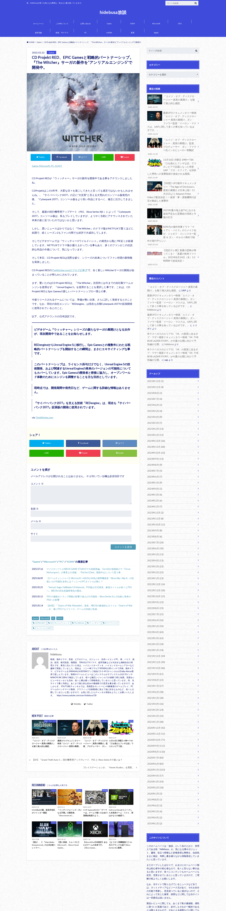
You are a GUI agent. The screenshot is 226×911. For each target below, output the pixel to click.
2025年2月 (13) (154, 408)
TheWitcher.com (44, 417)
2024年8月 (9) (154, 443)
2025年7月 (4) (154, 379)
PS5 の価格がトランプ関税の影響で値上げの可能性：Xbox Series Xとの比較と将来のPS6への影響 (89, 598)
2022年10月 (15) (155, 570)
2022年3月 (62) (154, 610)
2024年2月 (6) (154, 477)
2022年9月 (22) (154, 576)
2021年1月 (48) (154, 691)
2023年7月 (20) (154, 518)
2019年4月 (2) (154, 784)
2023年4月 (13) (154, 535)
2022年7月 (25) (154, 587)
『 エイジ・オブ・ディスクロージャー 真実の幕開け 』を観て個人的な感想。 (171, 101)
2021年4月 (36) (154, 674)
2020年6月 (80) (154, 732)
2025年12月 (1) (154, 362)
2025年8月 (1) (154, 373)
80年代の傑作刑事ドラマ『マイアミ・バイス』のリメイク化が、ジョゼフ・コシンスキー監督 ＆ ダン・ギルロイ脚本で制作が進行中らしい (171, 227)
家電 (132, 33)
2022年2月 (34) (154, 616)
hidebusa (56, 654)
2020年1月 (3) (154, 761)
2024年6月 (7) (154, 454)
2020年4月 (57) (154, 743)
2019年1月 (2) (154, 790)
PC (85, 33)
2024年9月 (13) (154, 437)
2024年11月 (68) (155, 425)
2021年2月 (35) (154, 685)
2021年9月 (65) (154, 645)
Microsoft (156, 24)
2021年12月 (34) (155, 628)
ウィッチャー (94, 623)
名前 (35, 508)
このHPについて (62, 24)
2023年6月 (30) (154, 524)
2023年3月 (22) (154, 541)
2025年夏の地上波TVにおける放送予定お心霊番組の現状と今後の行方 (171, 208)
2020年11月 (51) (155, 703)
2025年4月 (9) (154, 396)
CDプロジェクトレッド (60, 623)
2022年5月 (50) (154, 599)
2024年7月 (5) (154, 448)
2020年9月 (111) (155, 714)
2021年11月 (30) (155, 633)
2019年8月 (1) (154, 766)
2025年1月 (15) (154, 414)
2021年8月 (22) (154, 651)
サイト (34, 533)
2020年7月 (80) (154, 726)
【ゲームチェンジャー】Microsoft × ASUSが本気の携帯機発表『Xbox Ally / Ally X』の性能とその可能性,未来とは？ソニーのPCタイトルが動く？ (90, 580)
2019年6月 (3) (154, 772)
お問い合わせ (85, 24)
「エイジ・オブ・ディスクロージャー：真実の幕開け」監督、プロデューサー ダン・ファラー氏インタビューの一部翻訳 (171, 141)
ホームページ (38, 24)
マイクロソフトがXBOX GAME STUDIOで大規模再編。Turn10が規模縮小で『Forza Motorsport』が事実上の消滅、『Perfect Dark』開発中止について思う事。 (88, 571)
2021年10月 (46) (155, 639)
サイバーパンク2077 (43, 628)
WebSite (76, 704)
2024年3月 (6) (154, 472)
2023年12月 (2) (154, 489)
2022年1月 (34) (154, 622)
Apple (156, 33)
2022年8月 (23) (154, 581)
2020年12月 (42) (155, 697)
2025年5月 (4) (154, 391)
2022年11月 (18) (155, 564)
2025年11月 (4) (154, 367)
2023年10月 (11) (155, 500)
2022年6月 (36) (154, 593)
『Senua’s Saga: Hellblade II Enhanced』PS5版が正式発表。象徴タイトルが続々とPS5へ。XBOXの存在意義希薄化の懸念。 (89, 589)
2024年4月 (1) (154, 466)
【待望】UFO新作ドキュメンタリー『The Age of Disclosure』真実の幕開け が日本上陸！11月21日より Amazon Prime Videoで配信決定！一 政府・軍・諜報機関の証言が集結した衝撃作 (171, 187)
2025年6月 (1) (154, 385)
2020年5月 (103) (155, 737)
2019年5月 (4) (154, 778)
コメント (37, 483)
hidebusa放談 (113, 12)
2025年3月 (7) (154, 402)
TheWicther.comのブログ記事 (68, 270)
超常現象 (38, 33)
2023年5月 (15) (154, 529)
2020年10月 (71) (155, 709)
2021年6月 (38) (154, 662)
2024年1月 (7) (154, 483)
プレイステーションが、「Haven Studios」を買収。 (108, 768)
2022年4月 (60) (154, 605)
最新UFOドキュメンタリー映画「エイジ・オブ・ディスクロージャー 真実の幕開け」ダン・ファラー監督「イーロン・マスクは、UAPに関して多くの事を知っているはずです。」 (171, 120)
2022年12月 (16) (155, 558)
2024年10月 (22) (155, 431)
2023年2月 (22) (154, 547)
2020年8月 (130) (155, 720)
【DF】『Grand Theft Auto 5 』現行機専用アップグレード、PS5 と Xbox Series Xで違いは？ (77, 760)
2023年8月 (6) (154, 512)
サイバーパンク (111, 623)
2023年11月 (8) (154, 495)
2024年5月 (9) (154, 460)
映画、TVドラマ (62, 33)
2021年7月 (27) (154, 656)
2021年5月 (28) (154, 668)
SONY (132, 24)
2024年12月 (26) (155, 419)
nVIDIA (109, 33)
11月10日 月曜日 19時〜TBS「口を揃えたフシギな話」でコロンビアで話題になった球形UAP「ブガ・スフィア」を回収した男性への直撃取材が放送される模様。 (171, 162)
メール (36, 521)
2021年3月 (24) (154, 680)
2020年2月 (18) (154, 755)
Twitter (88, 704)
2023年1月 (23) (154, 553)
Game (109, 24)
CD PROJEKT (40, 623)
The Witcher (79, 623)
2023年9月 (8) (154, 506)
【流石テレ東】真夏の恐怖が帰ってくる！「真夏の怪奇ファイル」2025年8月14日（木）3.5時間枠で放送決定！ (171, 248)
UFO (180, 24)
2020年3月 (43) (154, 749)
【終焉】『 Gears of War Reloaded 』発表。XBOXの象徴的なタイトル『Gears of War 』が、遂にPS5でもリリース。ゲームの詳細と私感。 (90, 608)
